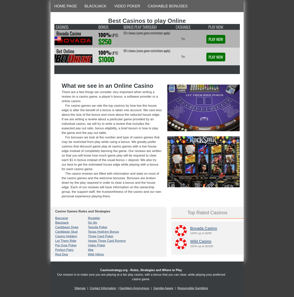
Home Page (65, 6)
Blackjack (95, 6)
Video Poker (127, 6)
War (91, 250)
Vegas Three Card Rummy (107, 241)
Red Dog (61, 254)
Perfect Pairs (64, 250)
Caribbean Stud (66, 232)
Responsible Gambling (192, 288)
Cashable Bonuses (168, 6)
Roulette (94, 218)
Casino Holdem (66, 236)
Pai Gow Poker (66, 245)
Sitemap (80, 288)
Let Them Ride (65, 241)
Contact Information (103, 288)
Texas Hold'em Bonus (103, 232)
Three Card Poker (100, 236)
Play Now (216, 39)
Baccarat (61, 218)
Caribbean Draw (67, 227)
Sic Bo (92, 222)
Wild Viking (96, 254)
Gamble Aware (163, 288)
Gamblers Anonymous (134, 288)
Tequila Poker (97, 227)
